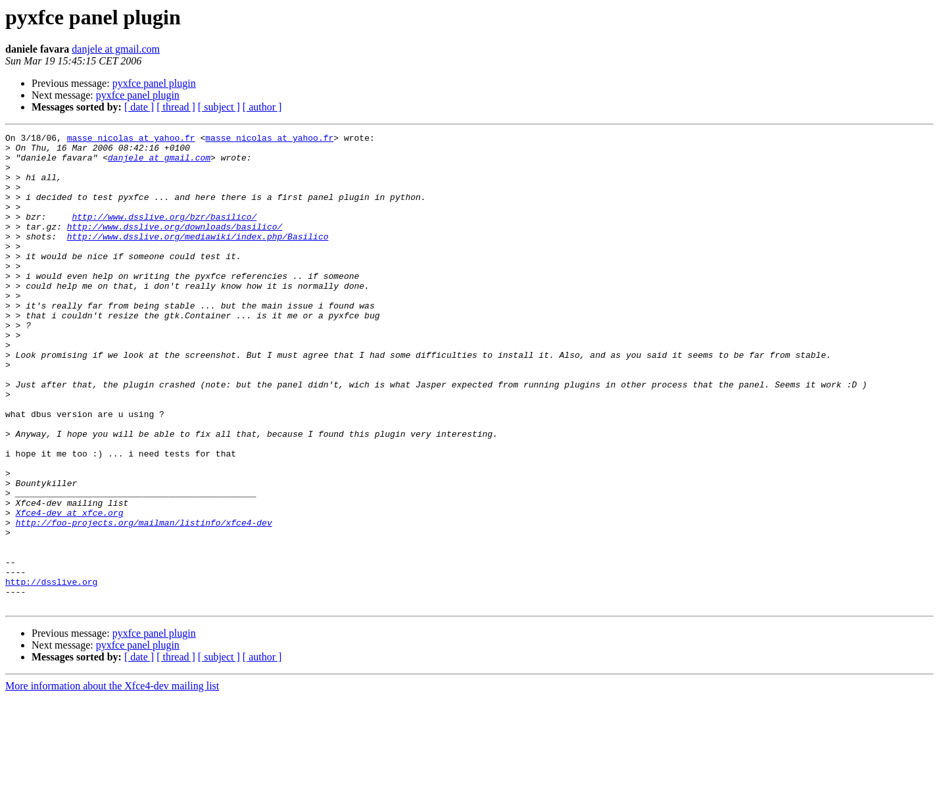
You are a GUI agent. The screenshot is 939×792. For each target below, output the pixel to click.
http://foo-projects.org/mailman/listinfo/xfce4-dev (144, 601)
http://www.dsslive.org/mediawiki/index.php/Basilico (198, 258)
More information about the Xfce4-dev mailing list (112, 780)
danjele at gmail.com (116, 49)
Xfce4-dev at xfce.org (70, 589)
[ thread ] (175, 106)
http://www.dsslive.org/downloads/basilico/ (175, 246)
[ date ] (139, 106)
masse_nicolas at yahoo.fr (131, 139)
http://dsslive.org (51, 672)
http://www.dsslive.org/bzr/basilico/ (164, 234)
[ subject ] (219, 106)
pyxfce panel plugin (154, 83)
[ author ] (262, 106)
